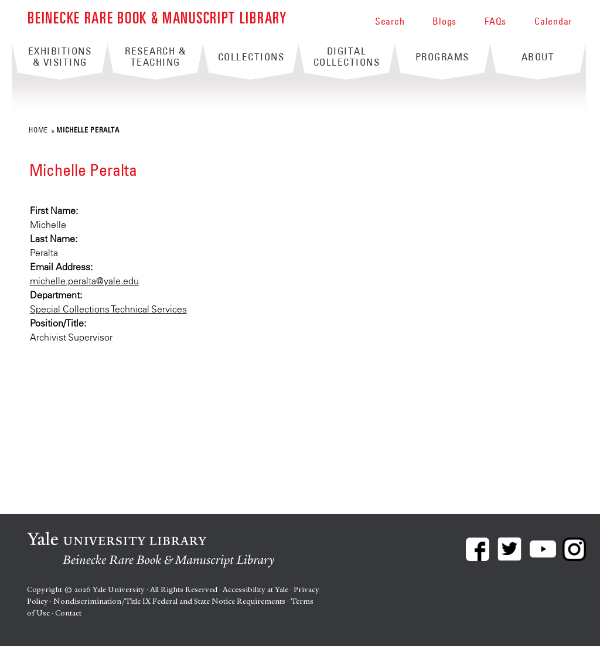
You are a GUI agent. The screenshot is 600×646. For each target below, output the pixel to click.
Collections (251, 57)
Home (38, 129)
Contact (68, 613)
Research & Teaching (155, 56)
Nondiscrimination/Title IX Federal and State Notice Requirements (169, 601)
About (538, 57)
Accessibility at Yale (255, 589)
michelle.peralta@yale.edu (84, 281)
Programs (442, 57)
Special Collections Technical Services (108, 309)
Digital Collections (346, 56)
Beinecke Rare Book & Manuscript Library (157, 16)
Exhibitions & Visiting (60, 56)
